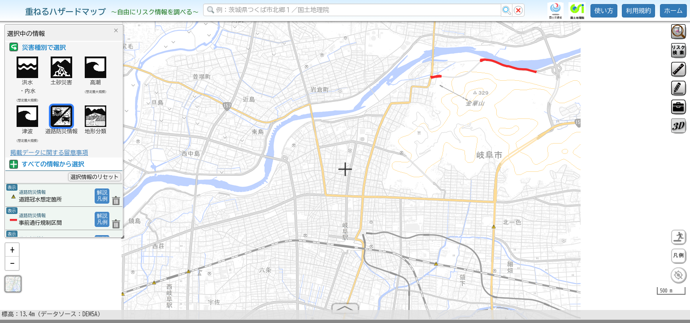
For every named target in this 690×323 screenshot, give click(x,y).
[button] (12, 253)
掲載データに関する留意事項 (49, 152)
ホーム (673, 11)
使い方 (604, 11)
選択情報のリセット (94, 176)
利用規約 (638, 11)
